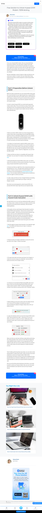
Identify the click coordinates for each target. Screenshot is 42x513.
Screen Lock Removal (20, 16)
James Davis (12, 14)
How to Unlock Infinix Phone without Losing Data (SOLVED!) (18, 429)
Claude (11, 46)
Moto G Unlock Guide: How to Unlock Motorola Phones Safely (18, 451)
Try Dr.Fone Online (21, 511)
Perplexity (18, 43)
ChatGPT (11, 43)
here (8, 157)
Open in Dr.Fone (38, 503)
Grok (18, 46)
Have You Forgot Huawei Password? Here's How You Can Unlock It (19, 407)
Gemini (26, 43)
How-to (9, 501)
